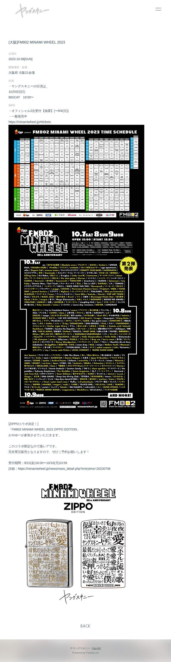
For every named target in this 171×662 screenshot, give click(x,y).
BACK (85, 626)
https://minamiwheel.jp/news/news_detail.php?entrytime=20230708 (64, 468)
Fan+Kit (96, 648)
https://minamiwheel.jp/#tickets (29, 122)
